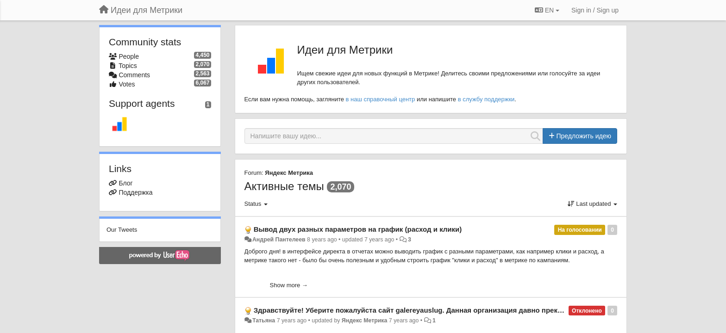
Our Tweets (121, 229)
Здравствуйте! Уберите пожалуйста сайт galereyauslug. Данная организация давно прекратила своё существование (454, 310)
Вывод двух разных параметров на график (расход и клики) (358, 229)
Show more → (289, 285)
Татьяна (263, 320)
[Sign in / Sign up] (595, 10)
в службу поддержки (486, 99)
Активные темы (284, 186)
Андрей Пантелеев (279, 239)
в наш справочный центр (380, 99)
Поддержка (135, 192)
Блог (125, 183)
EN (547, 10)
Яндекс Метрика (289, 172)
